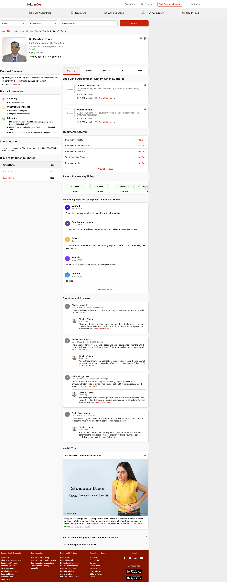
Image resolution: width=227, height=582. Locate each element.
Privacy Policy (137, 562)
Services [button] (150, 71)
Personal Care (32, 568)
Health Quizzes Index (105, 557)
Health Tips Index (103, 551)
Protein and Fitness (35, 554)
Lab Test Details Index (105, 568)
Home (29, 31)
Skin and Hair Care (34, 557)
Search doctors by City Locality (74, 551)
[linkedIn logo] (186, 550)
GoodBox (30, 573)
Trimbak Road (68, 31)
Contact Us (135, 551)
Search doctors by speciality (73, 554)
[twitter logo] (180, 550)
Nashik (37, 31)
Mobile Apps (136, 557)
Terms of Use (136, 559)
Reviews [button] (130, 71)
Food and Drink (33, 565)
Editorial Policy (137, 565)
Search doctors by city (71, 548)
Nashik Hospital (35, 172)
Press (133, 568)
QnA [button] (170, 71)
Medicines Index (103, 562)
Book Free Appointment (170, 4)
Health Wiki (101, 548)
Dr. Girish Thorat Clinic (37, 166)
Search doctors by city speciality (75, 557)
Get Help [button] (110, 71)
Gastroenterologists (51, 31)
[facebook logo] (175, 550)
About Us (135, 548)
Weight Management (35, 562)
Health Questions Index (106, 554)
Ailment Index (102, 565)
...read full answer (187, 319)
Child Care (31, 570)
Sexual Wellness (33, 559)
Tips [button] (190, 71)
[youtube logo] (192, 550)
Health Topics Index (104, 559)
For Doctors (146, 4)
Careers (134, 554)
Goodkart (30, 548)
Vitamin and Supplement (37, 551)
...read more (175, 337)
